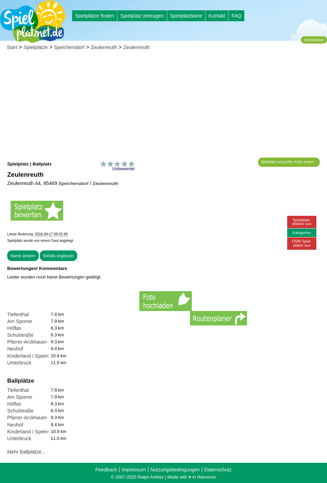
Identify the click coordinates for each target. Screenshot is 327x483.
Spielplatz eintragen (141, 15)
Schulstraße (20, 335)
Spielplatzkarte (186, 15)
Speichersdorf (69, 47)
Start (12, 47)
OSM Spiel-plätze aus (302, 243)
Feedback (106, 469)
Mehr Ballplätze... (26, 452)
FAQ (237, 15)
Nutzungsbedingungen (175, 469)
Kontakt (217, 15)
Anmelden (314, 39)
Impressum (133, 469)
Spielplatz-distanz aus (302, 222)
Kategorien (301, 233)
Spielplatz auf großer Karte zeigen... (289, 162)
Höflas (14, 328)
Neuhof (15, 348)
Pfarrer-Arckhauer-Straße (35, 342)
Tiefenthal (18, 314)
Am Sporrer (20, 321)
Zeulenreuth (104, 47)
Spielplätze (36, 47)
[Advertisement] (163, 106)
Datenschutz (218, 469)
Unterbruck (19, 363)
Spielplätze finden (94, 15)
